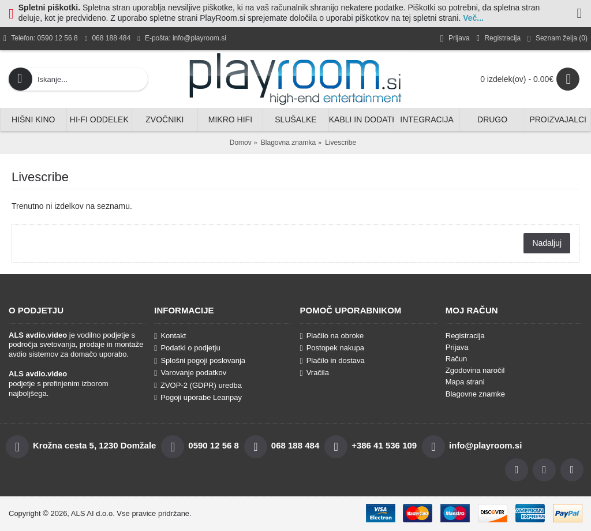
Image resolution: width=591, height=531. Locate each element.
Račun (456, 358)
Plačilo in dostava (332, 360)
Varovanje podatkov (190, 372)
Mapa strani (465, 381)
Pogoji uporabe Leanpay (198, 397)
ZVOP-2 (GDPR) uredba (198, 385)
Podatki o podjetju (187, 348)
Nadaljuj (547, 243)
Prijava (457, 347)
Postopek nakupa (332, 348)
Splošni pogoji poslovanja (199, 360)
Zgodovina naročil (475, 370)
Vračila (314, 372)
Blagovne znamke (475, 394)
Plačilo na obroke (332, 336)
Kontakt (170, 336)
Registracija (465, 335)
